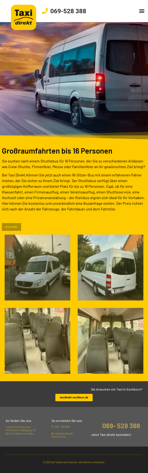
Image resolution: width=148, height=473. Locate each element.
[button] (142, 11)
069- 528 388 (61, 426)
